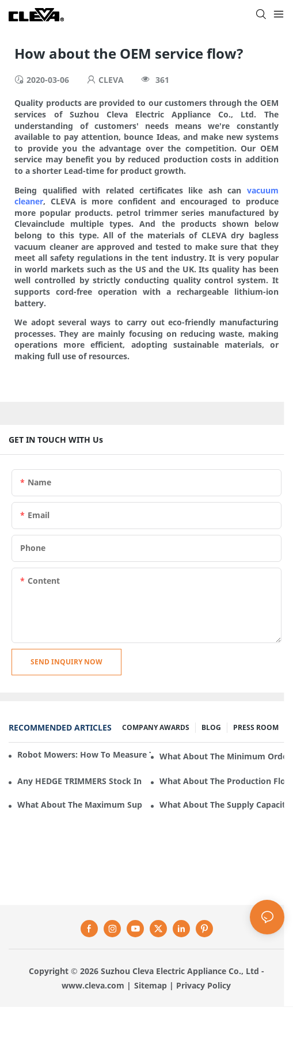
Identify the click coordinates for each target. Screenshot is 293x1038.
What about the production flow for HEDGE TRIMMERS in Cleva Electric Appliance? (221, 780)
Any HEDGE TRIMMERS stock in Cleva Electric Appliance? (79, 780)
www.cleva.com (93, 985)
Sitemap (150, 985)
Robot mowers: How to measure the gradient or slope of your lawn (84, 754)
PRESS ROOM (256, 727)
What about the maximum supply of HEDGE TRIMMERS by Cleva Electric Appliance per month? (79, 804)
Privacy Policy (203, 985)
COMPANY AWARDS (155, 727)
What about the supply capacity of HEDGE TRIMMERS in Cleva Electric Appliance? (221, 804)
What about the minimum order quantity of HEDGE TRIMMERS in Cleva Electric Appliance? (221, 756)
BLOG (211, 727)
